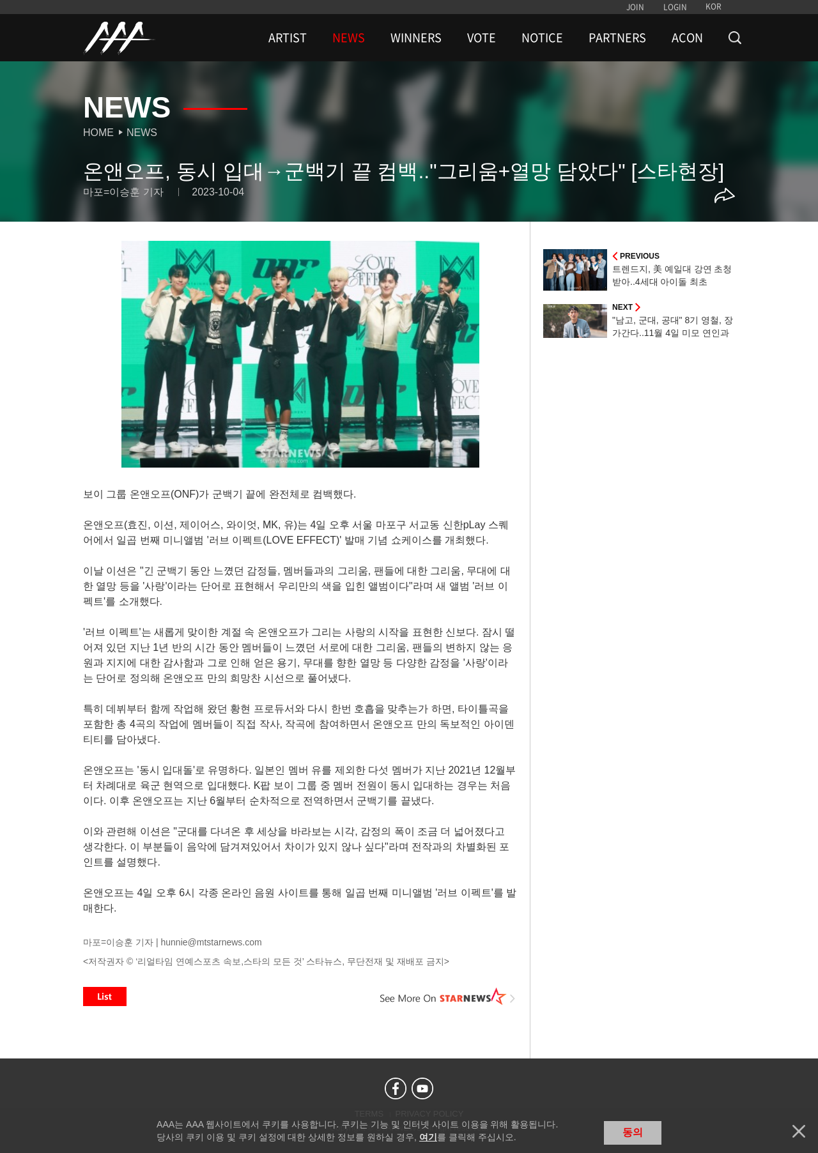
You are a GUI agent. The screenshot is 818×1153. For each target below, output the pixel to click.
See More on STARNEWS (448, 996)
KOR (714, 6)
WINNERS (416, 37)
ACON (687, 37)
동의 (632, 1132)
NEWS (348, 37)
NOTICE (542, 37)
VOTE (481, 37)
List (105, 996)
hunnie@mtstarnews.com (210, 942)
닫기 (798, 1131)
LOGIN (675, 7)
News (142, 132)
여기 (428, 1137)
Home (98, 132)
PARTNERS (617, 37)
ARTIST (287, 37)
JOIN (635, 7)
